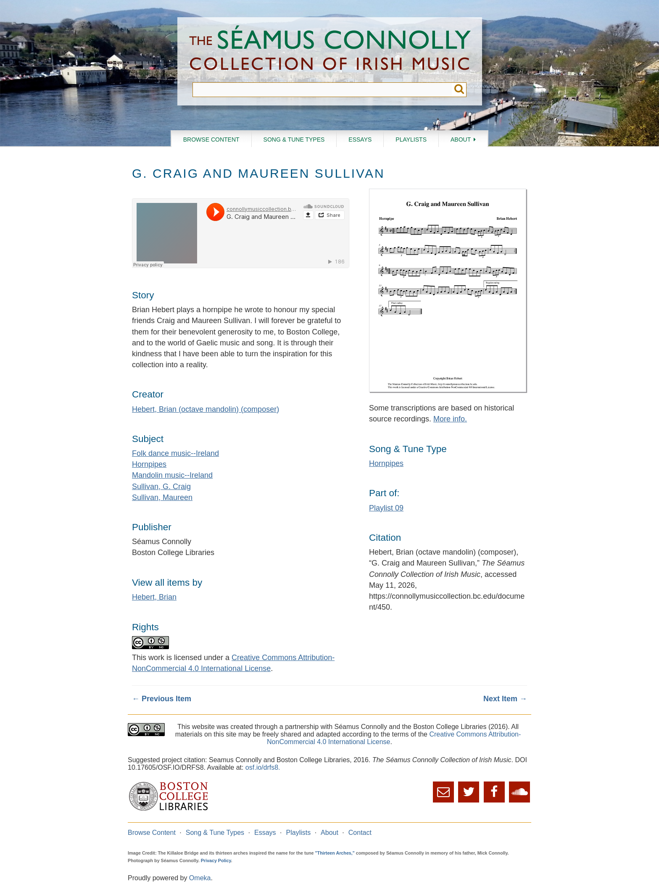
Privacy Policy (216, 860)
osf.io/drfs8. (262, 767)
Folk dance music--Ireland (175, 453)
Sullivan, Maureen (162, 497)
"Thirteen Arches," (335, 852)
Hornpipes (149, 464)
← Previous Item (161, 699)
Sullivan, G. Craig (161, 486)
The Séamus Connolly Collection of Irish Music (329, 49)
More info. (450, 419)
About (461, 139)
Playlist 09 (386, 508)
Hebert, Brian (154, 597)
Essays (360, 139)
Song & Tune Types (294, 139)
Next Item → (505, 699)
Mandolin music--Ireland (172, 475)
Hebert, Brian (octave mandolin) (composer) (205, 409)
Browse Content (211, 139)
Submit (459, 89)
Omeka (200, 877)
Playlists (411, 139)
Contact (360, 832)
